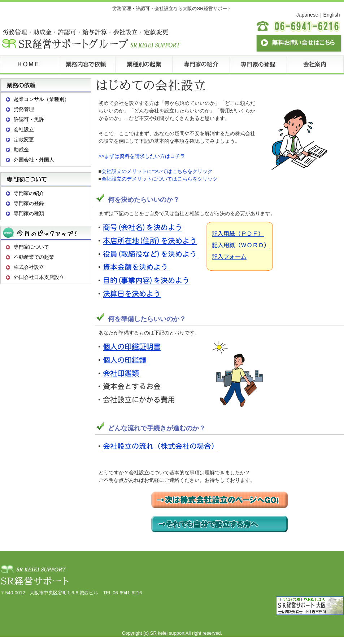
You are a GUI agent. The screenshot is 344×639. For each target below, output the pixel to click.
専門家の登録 (29, 203)
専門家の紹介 (29, 193)
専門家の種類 (29, 213)
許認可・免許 (29, 119)
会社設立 (24, 129)
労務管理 (24, 109)
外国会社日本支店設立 (39, 277)
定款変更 (24, 139)
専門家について (31, 247)
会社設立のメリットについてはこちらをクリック (157, 171)
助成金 (21, 149)
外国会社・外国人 (34, 160)
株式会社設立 (29, 267)
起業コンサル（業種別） (41, 99)
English (331, 15)
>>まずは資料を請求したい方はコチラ (142, 156)
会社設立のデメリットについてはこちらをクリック (159, 179)
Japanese (307, 15)
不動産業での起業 (34, 257)
